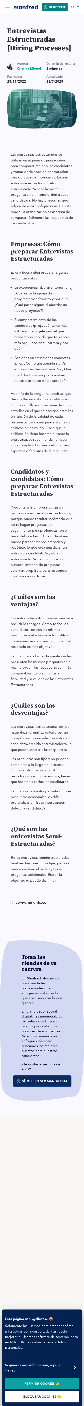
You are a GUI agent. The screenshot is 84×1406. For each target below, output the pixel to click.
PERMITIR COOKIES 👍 (42, 1384)
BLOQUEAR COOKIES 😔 (42, 1397)
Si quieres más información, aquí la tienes (32, 1368)
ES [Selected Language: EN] (72, 7)
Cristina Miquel (29, 68)
